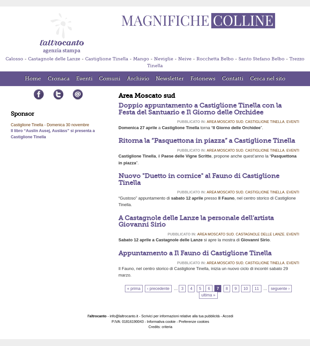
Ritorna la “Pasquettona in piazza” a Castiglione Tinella (206, 140)
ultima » (208, 295)
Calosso (14, 58)
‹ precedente (158, 288)
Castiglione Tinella (106, 58)
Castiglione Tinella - (29, 125)
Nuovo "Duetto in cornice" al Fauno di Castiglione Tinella (198, 179)
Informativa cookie (161, 321)
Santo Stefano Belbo (262, 58)
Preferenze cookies (194, 321)
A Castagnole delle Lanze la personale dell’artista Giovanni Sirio (196, 221)
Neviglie (163, 58)
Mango (141, 58)
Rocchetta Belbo (215, 58)
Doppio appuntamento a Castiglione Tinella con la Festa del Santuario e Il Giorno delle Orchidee (200, 109)
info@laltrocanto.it (124, 316)
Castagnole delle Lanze (54, 58)
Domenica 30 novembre (68, 125)
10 (245, 288)
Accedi (228, 316)
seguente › (280, 288)
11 (257, 288)
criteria (167, 327)
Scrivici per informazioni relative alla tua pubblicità (180, 316)
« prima (134, 288)
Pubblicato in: (191, 122)
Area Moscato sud (225, 122)
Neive (185, 58)
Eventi (293, 122)
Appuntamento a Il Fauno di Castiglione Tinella (194, 253)
